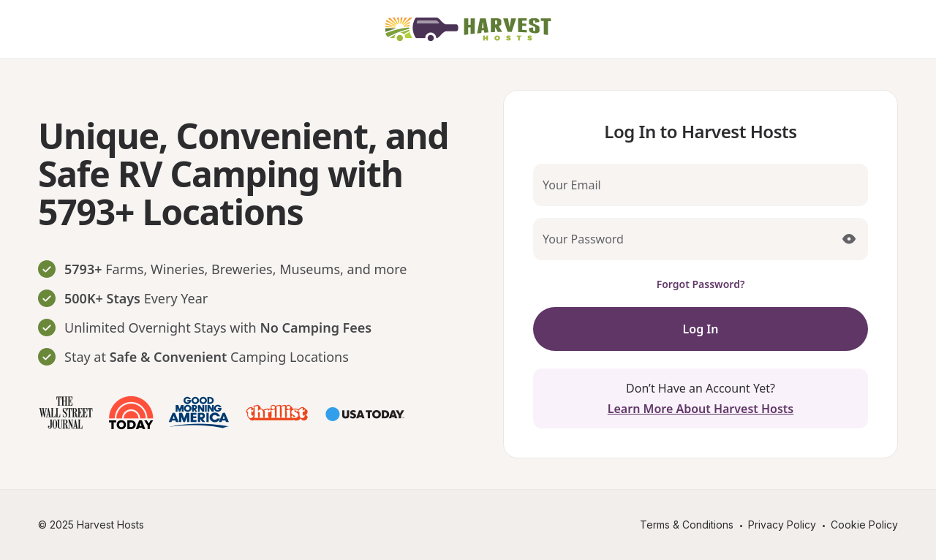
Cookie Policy (864, 524)
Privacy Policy (782, 524)
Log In (701, 329)
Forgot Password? (701, 284)
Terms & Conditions (686, 524)
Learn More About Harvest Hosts (700, 409)
